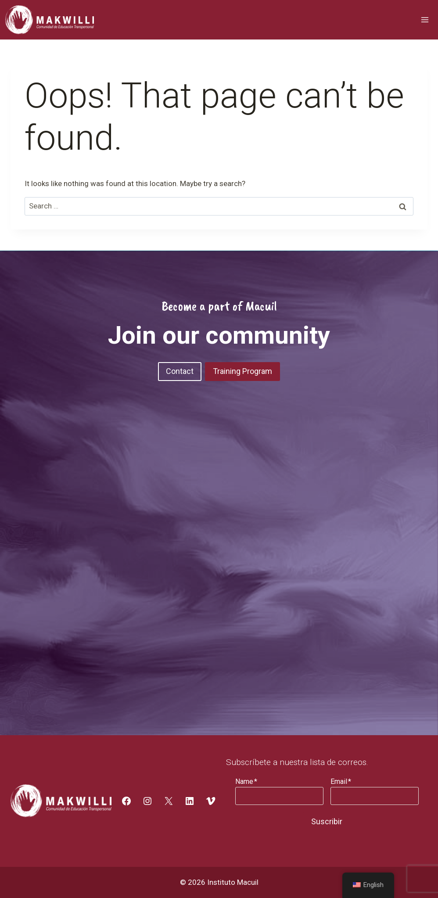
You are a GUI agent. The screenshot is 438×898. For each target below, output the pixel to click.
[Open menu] (424, 19)
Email (340, 781)
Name (246, 781)
